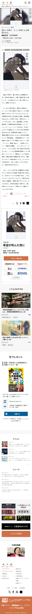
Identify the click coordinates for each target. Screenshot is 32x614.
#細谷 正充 (10, 345)
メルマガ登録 (16, 533)
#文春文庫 (7, 41)
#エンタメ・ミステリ (13, 42)
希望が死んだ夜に (16, 50)
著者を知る (19, 571)
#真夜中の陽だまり (6, 317)
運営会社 (4, 573)
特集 (17, 580)
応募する (12, 414)
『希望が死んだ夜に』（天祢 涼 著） (11, 90)
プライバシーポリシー (8, 571)
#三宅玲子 (15, 317)
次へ (24, 193)
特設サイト (19, 583)
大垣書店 (16, 278)
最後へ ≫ (27, 196)
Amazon (10, 264)
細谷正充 (5, 35)
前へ (7, 193)
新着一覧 (18, 569)
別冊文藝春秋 (24, 588)
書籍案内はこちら (16, 526)
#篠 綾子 (4, 345)
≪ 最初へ (4, 196)
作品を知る (19, 573)
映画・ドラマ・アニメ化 (22, 578)
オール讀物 (14, 588)
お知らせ (4, 576)
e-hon (10, 273)
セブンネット (10, 268)
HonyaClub (22, 273)
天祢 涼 (7, 50)
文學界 (6, 588)
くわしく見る (15, 258)
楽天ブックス (22, 264)
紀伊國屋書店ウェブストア (22, 268)
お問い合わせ (5, 578)
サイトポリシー (6, 569)
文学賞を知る (19, 576)
